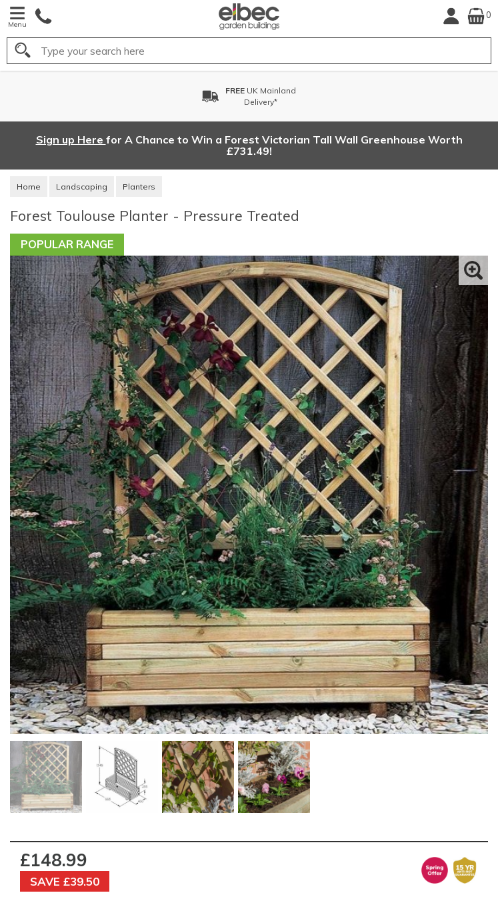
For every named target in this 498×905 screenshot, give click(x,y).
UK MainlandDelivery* (260, 96)
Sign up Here (71, 139)
